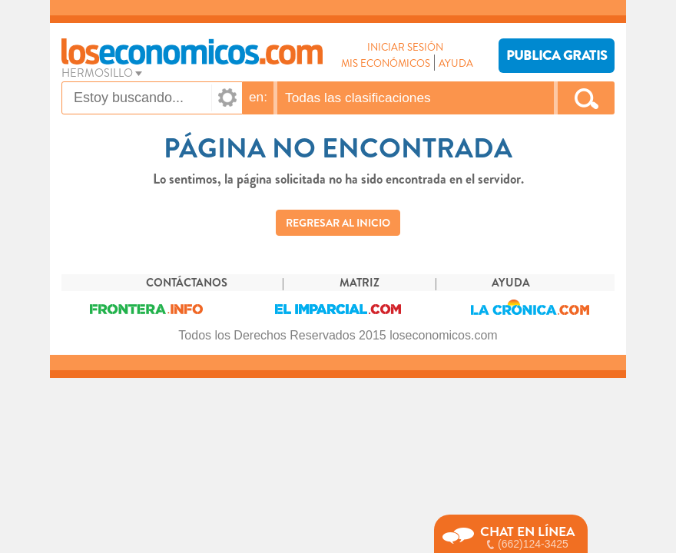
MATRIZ (359, 283)
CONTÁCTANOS (186, 283)
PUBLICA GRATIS (556, 55)
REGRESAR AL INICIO (338, 222)
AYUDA (456, 63)
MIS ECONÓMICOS (385, 63)
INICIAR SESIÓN (405, 47)
